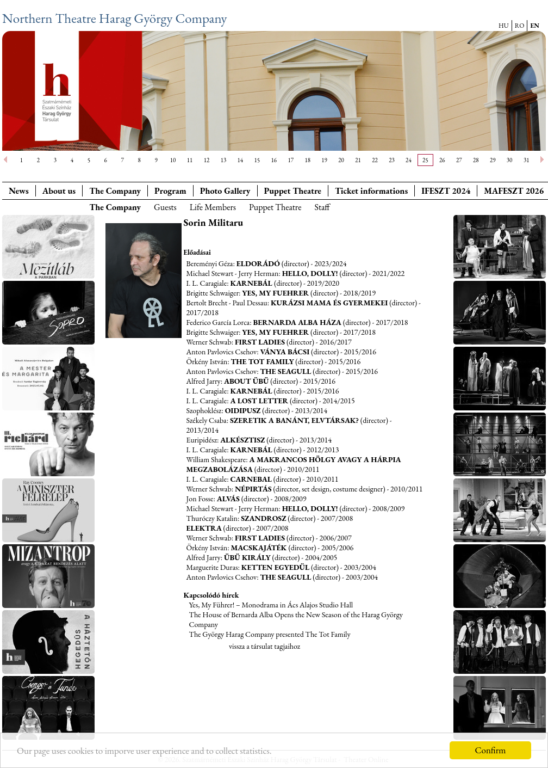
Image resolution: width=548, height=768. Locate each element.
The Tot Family (262, 361)
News (19, 190)
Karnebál (252, 283)
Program (170, 190)
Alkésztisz (242, 440)
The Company (115, 190)
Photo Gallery (225, 190)
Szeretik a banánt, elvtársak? (294, 420)
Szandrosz (263, 518)
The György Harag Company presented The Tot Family (270, 634)
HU (504, 25)
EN (534, 25)
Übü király (247, 557)
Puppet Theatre (275, 207)
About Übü (246, 381)
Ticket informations (371, 190)
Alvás (228, 498)
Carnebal (250, 479)
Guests (165, 207)
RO (520, 25)
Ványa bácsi (284, 352)
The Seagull (285, 371)
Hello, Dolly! (310, 273)
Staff (321, 207)
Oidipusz (243, 410)
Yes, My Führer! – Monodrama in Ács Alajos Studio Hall (271, 605)
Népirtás (253, 489)
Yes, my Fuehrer (275, 293)
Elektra (204, 528)
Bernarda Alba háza (297, 322)
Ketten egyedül (275, 567)
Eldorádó (258, 263)
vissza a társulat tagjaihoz (264, 646)
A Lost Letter (259, 400)
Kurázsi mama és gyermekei (329, 303)
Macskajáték (260, 547)
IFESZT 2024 (445, 190)
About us (59, 190)
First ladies (260, 342)
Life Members (213, 207)
